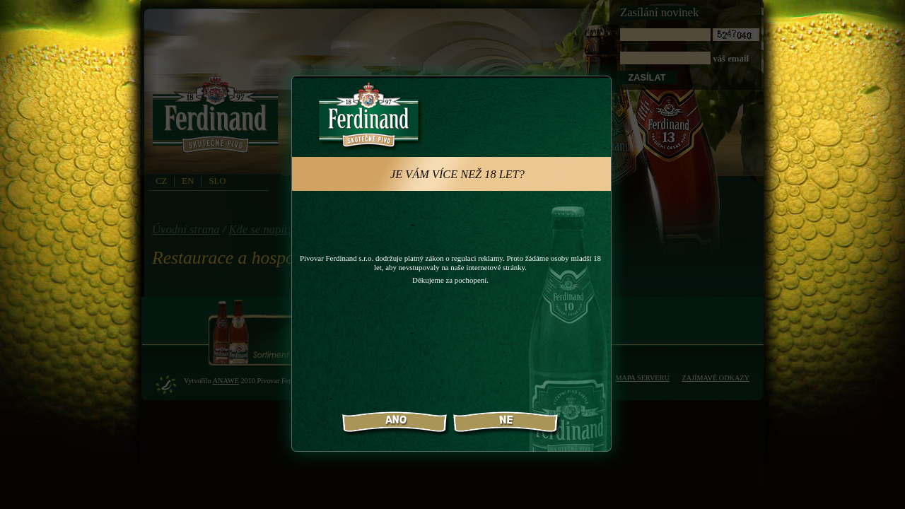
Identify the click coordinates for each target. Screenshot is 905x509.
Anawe (226, 381)
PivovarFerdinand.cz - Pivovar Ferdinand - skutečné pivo (217, 119)
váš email (689, 46)
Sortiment (255, 332)
